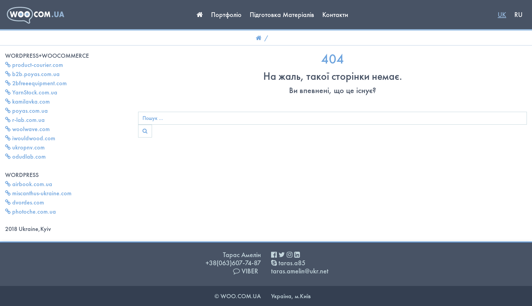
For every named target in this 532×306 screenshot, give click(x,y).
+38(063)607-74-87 (233, 262)
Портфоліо (226, 14)
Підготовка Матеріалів (282, 14)
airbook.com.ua (28, 184)
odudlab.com (25, 156)
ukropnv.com (25, 147)
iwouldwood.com (30, 138)
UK (502, 14)
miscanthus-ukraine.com (38, 193)
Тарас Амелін (242, 254)
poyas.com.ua (26, 110)
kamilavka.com (27, 101)
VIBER (245, 271)
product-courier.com (34, 65)
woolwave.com (27, 129)
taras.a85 (288, 262)
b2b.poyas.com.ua (32, 74)
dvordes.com (24, 202)
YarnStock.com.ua (31, 92)
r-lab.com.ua (25, 120)
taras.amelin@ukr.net (299, 271)
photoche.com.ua (30, 211)
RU (518, 14)
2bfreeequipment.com (36, 83)
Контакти (335, 14)
